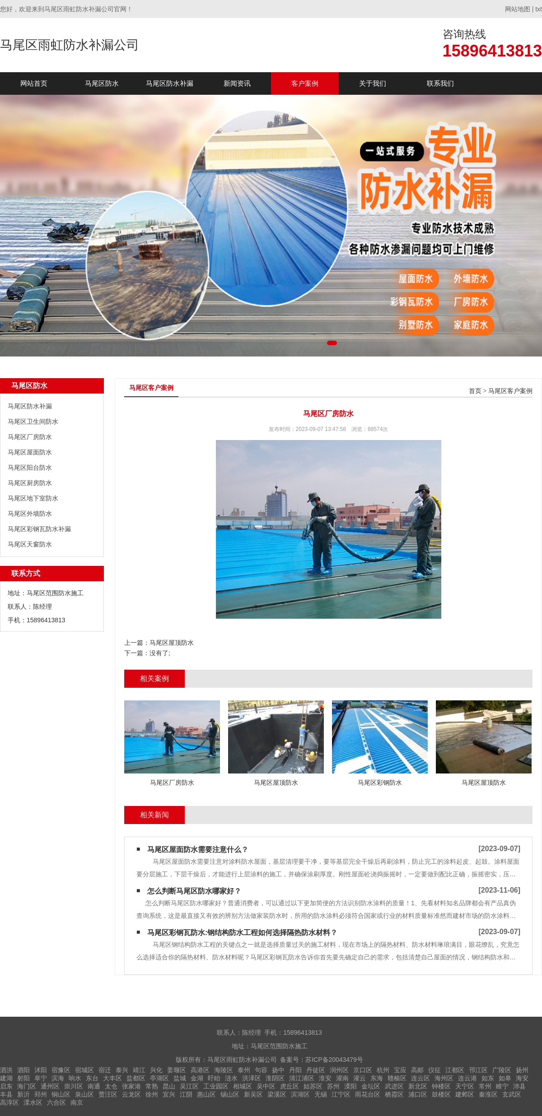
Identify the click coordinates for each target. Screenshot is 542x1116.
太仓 (111, 1086)
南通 (94, 1086)
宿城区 (84, 1070)
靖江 (139, 1070)
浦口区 (417, 1094)
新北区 (417, 1086)
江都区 (454, 1070)
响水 (75, 1078)
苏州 (333, 1086)
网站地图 (517, 9)
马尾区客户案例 (510, 391)
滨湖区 (300, 1094)
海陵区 (223, 1070)
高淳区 (9, 1102)
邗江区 (478, 1070)
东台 (92, 1078)
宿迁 (104, 1070)
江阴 (186, 1094)
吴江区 (189, 1086)
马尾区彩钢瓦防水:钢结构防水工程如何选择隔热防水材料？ (242, 932)
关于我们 (372, 83)
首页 (475, 391)
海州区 (444, 1078)
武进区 (394, 1086)
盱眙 (214, 1078)
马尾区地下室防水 (33, 498)
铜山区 (60, 1094)
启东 (6, 1086)
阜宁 (40, 1078)
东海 (376, 1078)
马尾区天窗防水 (30, 544)
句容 (261, 1070)
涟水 (231, 1078)
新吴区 (253, 1094)
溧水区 (32, 1102)
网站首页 (33, 83)
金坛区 (370, 1086)
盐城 (179, 1078)
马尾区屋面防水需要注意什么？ (197, 849)
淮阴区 (275, 1078)
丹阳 (295, 1070)
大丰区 (112, 1078)
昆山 (169, 1086)
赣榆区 (397, 1078)
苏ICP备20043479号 (334, 1059)
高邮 (417, 1070)
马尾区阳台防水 (30, 467)
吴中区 (266, 1086)
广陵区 (501, 1070)
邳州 (40, 1094)
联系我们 (440, 83)
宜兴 (169, 1094)
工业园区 (216, 1086)
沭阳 (40, 1070)
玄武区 (511, 1094)
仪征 (434, 1070)
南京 (76, 1102)
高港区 (200, 1070)
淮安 (325, 1078)
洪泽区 (251, 1078)
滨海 (57, 1078)
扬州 (522, 1070)
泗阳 (23, 1070)
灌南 (342, 1078)
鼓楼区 (441, 1094)
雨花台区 (367, 1094)
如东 (487, 1078)
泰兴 (122, 1070)
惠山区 (206, 1094)
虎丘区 (289, 1086)
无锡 (320, 1094)
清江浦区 (301, 1078)
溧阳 (350, 1086)
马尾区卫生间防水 (33, 421)
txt (538, 9)
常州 (485, 1086)
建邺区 (464, 1094)
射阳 (23, 1078)
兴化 (156, 1070)
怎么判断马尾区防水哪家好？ (194, 891)
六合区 (56, 1102)
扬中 (278, 1070)
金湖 (197, 1078)
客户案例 (304, 83)
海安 (522, 1078)
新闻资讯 (237, 83)
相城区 (242, 1086)
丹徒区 (315, 1070)
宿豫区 (60, 1070)
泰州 (244, 1070)
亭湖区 (159, 1078)
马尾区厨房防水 (30, 482)
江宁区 (341, 1094)
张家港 (131, 1086)
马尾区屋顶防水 (172, 642)
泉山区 (84, 1094)
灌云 (359, 1078)
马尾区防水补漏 (169, 83)
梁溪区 (276, 1094)
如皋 (505, 1078)
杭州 (383, 1070)
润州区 (339, 1070)
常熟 (151, 1086)
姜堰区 (176, 1070)
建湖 (6, 1078)
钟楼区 (441, 1086)
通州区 (50, 1086)
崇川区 (73, 1086)
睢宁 (502, 1086)
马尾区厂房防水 (30, 436)
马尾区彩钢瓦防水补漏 (39, 529)
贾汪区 (107, 1094)
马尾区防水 (102, 83)
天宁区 (464, 1086)
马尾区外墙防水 (30, 513)
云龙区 (131, 1094)
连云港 (467, 1078)
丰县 (6, 1094)
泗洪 (6, 1070)
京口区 (362, 1070)
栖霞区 (394, 1094)
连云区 (420, 1078)
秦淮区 (488, 1094)
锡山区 (229, 1094)
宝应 (400, 1070)
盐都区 (135, 1078)
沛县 (519, 1086)
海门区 (26, 1086)
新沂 (23, 1094)
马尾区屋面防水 (30, 452)
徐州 (151, 1094)
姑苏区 (313, 1086)
